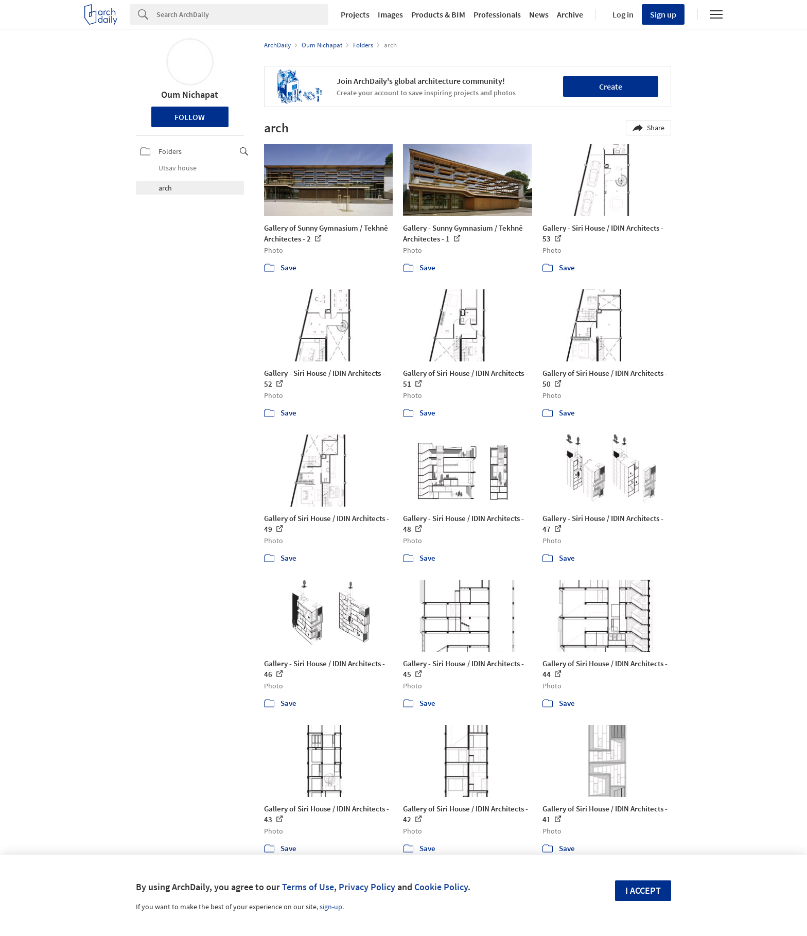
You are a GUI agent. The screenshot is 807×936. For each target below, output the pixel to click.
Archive (570, 14)
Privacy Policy (367, 887)
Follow (189, 117)
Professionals (497, 14)
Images (390, 14)
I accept (643, 890)
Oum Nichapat (189, 94)
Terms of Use (308, 887)
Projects (355, 14)
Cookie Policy (441, 887)
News (539, 14)
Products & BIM (438, 14)
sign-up (331, 906)
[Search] (242, 14)
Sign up (663, 14)
